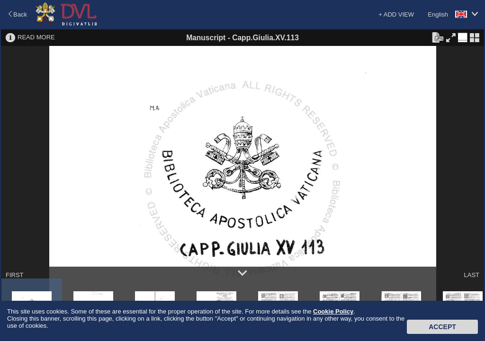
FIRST (15, 274)
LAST (471, 274)
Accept (442, 327)
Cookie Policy (333, 311)
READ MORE (36, 37)
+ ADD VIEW (396, 14)
